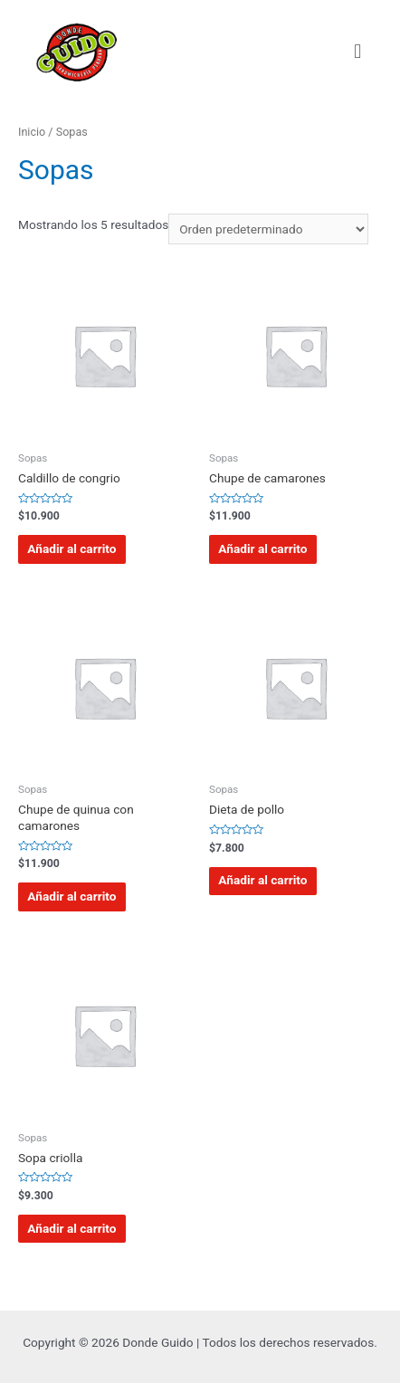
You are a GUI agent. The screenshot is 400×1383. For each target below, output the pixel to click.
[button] (358, 51)
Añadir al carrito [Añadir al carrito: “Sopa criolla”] (71, 1228)
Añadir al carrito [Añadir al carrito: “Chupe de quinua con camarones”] (71, 896)
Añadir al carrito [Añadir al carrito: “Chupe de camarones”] (262, 548)
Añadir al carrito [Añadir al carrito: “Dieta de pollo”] (262, 880)
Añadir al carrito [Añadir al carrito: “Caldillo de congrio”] (71, 548)
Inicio (31, 131)
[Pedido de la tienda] (268, 229)
